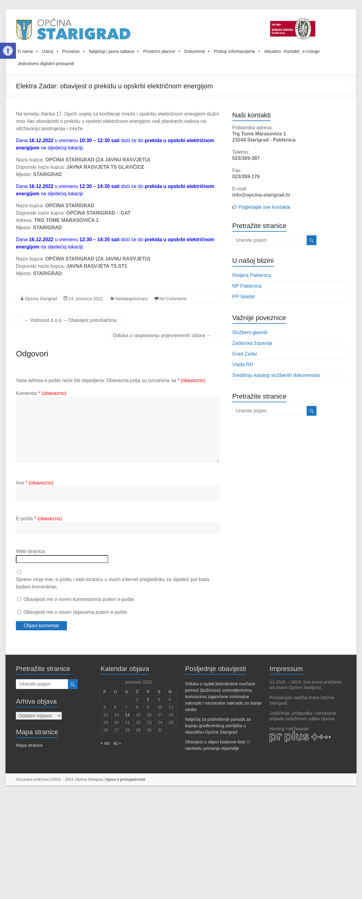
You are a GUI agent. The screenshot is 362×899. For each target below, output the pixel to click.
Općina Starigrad (41, 298)
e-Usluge (311, 51)
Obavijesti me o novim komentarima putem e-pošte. (79, 599)
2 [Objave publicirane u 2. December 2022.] (148, 699)
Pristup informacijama (237, 51)
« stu (105, 743)
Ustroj (50, 51)
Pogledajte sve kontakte (264, 207)
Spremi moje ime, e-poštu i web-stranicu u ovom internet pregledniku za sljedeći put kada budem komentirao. (112, 583)
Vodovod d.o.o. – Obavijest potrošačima (70, 320)
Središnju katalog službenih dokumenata (276, 375)
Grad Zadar (244, 353)
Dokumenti (197, 51)
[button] (8, 51)
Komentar (41, 393)
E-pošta (39, 518)
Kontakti (292, 51)
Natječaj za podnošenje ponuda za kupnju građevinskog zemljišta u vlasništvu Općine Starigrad (218, 726)
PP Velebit (243, 296)
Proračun (74, 51)
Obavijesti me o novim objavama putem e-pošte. (76, 612)
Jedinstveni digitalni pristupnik (45, 63)
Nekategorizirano (131, 298)
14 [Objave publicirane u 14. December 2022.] (127, 714)
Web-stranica (30, 551)
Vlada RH (242, 364)
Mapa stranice (29, 745)
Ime (34, 482)
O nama (28, 51)
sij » (117, 743)
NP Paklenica (247, 286)
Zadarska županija (252, 343)
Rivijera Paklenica (251, 275)
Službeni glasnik (250, 332)
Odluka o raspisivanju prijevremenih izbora (162, 335)
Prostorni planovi (162, 51)
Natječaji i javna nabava (114, 51)
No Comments (173, 298)
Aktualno (272, 51)
